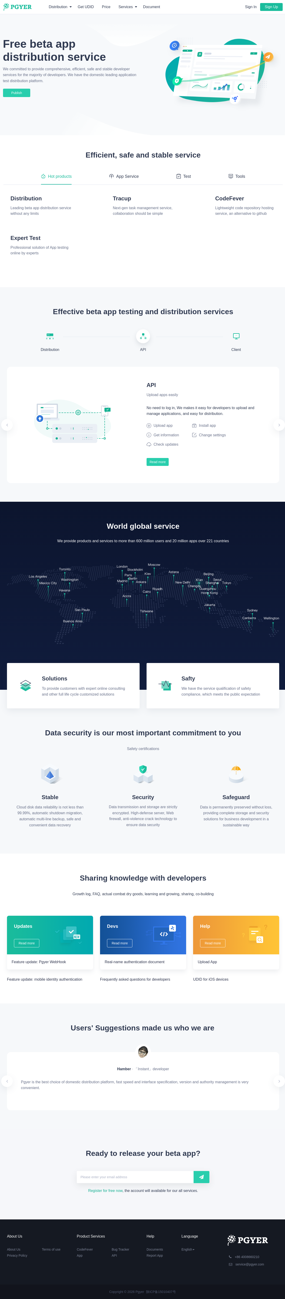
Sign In (251, 7)
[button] (27, 425)
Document (151, 7)
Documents (155, 1249)
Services (127, 7)
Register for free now (105, 1191)
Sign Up (271, 7)
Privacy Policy (17, 1255)
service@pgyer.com (246, 1264)
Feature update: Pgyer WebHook (39, 962)
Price (106, 7)
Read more (158, 462)
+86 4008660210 (244, 1257)
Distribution (60, 7)
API (114, 1255)
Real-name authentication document (134, 962)
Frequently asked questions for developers (135, 979)
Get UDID (86, 7)
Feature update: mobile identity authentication (44, 979)
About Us (13, 1249)
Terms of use (51, 1249)
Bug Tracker (120, 1249)
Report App (155, 1255)
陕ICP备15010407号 (161, 1292)
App (80, 1255)
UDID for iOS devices (210, 979)
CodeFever (85, 1249)
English (187, 1249)
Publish (16, 93)
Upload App (207, 962)
